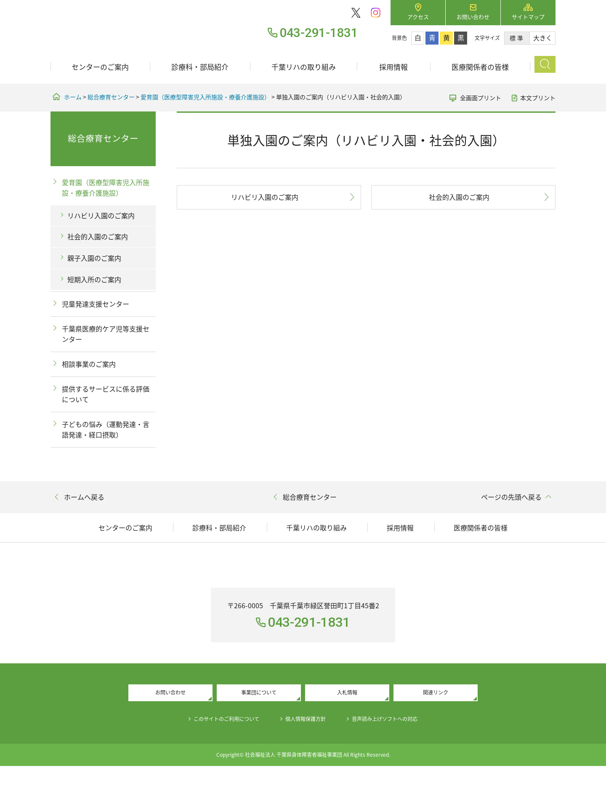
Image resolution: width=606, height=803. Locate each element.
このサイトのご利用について (217, 755)
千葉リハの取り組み (303, 66)
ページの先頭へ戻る (511, 497)
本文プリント (538, 97)
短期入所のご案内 (94, 279)
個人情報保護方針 (306, 755)
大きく (542, 37)
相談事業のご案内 (89, 364)
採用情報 (393, 66)
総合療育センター (111, 97)
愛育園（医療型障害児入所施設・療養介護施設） (205, 97)
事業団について (258, 728)
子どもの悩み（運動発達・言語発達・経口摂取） (105, 429)
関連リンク (435, 728)
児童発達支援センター (95, 304)
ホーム (73, 97)
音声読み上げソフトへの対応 (395, 755)
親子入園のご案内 (94, 258)
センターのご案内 (100, 66)
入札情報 (347, 728)
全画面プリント (480, 97)
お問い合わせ (473, 17)
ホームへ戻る (84, 497)
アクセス (418, 17)
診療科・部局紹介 (200, 66)
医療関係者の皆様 (480, 66)
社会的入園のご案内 (459, 197)
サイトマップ (528, 17)
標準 (517, 38)
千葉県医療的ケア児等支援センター (105, 334)
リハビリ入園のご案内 (264, 197)
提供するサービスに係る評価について (105, 394)
